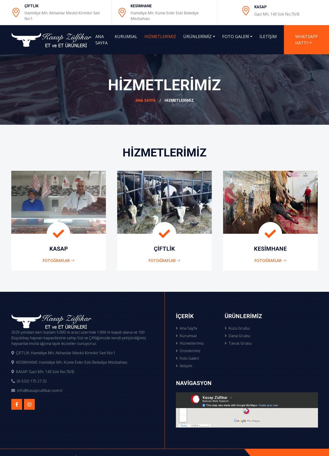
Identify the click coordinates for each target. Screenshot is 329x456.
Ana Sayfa (145, 100)
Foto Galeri (187, 358)
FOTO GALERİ (235, 36)
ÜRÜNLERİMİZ (197, 36)
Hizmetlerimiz (190, 343)
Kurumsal (186, 335)
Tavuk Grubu (238, 343)
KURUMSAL (126, 36)
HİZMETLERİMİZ (160, 36)
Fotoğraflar (58, 260)
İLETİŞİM (268, 36)
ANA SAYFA (101, 40)
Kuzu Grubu (237, 328)
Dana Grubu (237, 335)
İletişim (184, 365)
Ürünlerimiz (188, 350)
